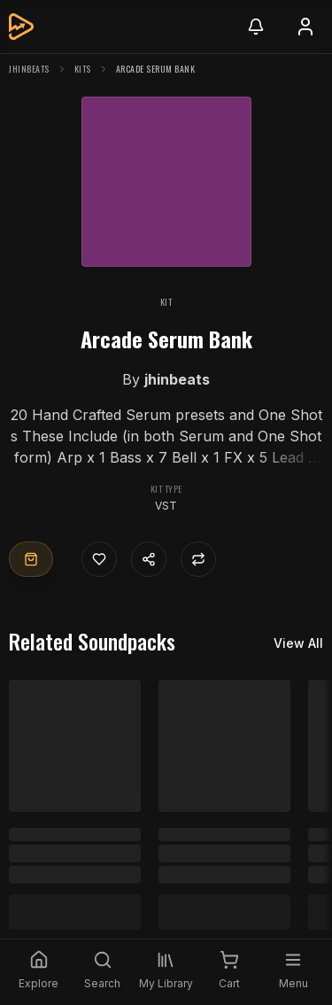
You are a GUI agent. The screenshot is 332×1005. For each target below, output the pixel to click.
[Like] (99, 559)
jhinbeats (29, 68)
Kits (82, 68)
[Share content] (148, 559)
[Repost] (198, 559)
